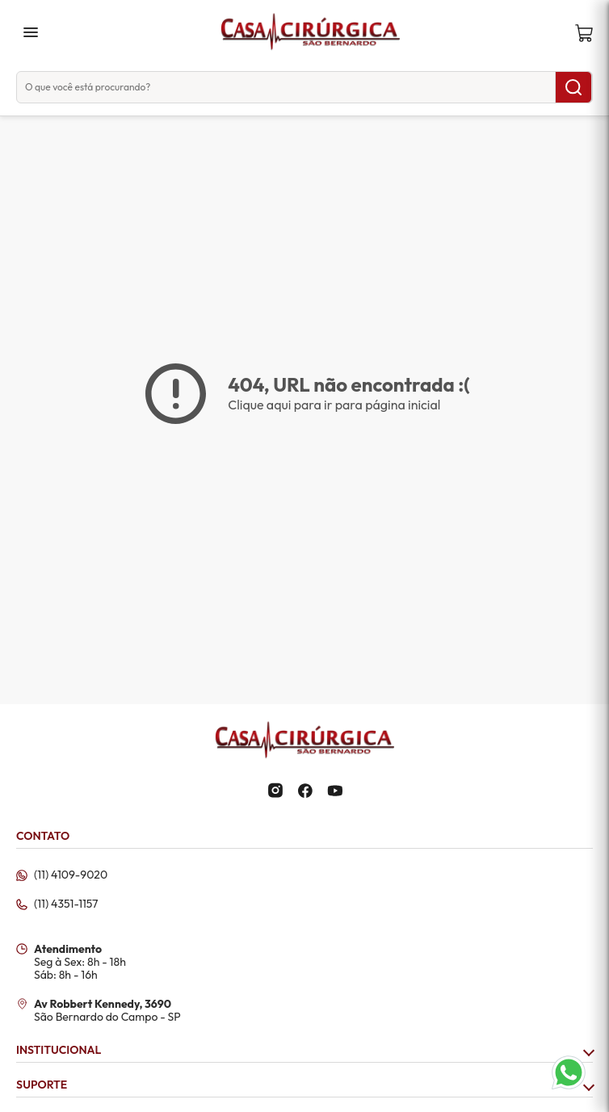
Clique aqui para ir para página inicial (334, 405)
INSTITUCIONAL (304, 1050)
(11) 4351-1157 (66, 904)
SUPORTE (304, 1085)
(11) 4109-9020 (70, 875)
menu (30, 32)
